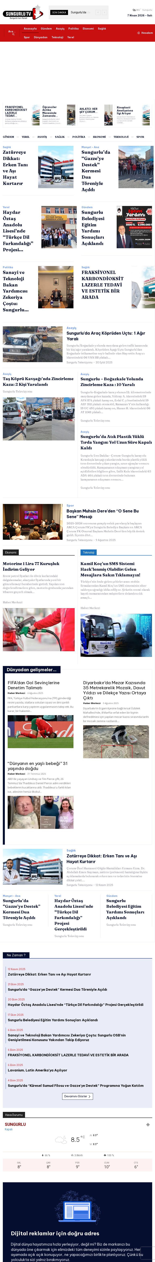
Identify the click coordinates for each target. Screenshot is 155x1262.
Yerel (6, 198)
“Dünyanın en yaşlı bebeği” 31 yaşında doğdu (37, 739)
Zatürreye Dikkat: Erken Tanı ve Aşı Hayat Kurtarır (15, 163)
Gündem (87, 198)
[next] (104, 12)
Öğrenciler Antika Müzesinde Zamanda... (52, 111)
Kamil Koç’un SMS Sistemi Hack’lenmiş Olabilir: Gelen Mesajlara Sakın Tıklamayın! (108, 543)
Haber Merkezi (12, 576)
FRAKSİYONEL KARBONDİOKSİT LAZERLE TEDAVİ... (15, 111)
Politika (8, 254)
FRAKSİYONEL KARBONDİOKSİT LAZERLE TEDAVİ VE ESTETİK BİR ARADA (100, 271)
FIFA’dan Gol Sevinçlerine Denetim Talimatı (34, 658)
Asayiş (71, 314)
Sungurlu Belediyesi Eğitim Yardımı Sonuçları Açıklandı (53, 993)
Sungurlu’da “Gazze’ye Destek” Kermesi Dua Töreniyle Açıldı (57, 963)
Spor (70, 483)
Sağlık (7, 147)
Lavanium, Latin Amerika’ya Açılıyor (37, 1043)
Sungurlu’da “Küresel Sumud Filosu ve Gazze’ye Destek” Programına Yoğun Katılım (75, 1059)
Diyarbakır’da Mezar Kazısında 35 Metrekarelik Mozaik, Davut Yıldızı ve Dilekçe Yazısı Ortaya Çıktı (114, 663)
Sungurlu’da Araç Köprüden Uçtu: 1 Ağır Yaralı (104, 319)
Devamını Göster (77, 1069)
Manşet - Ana (90, 147)
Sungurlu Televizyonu (79, 341)
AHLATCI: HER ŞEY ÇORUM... (89, 110)
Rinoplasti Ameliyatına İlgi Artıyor (125, 110)
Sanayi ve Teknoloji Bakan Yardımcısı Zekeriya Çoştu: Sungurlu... (14, 276)
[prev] (98, 12)
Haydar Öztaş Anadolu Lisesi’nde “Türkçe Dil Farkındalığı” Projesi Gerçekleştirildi (75, 978)
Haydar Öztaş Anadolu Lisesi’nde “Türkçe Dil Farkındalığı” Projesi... (17, 220)
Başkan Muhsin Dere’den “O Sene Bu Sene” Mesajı (107, 488)
